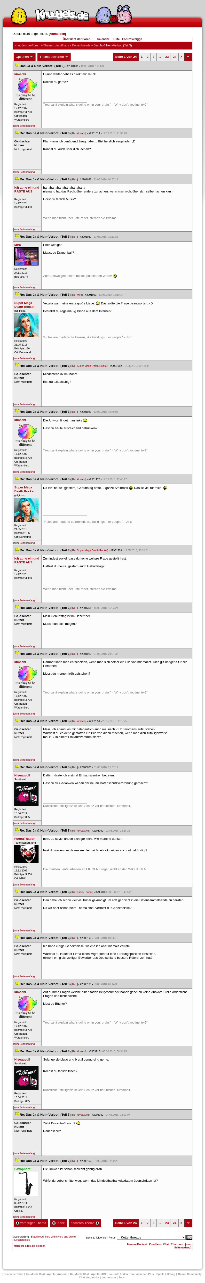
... (159, 57)
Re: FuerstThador (82, 892)
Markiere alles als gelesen (30, 1245)
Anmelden (57, 34)
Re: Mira (77, 294)
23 (167, 57)
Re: (74, 179)
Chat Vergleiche (89, 1277)
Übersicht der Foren (76, 39)
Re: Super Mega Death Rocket (89, 365)
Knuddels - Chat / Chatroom (166, 1244)
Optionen (25, 57)
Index (58, 1223)
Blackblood (37, 1236)
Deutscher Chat (13, 1274)
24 (174, 57)
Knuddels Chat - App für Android (46, 1274)
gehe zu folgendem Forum (101, 1237)
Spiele (160, 1274)
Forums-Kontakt (137, 1244)
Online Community (190, 1274)
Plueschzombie (21, 1239)
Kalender (103, 39)
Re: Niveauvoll (80, 830)
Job (121, 1277)
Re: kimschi (79, 133)
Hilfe (116, 39)
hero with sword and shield (60, 1236)
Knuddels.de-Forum (27, 45)
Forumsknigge (132, 39)
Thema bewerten (54, 57)
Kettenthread (81, 45)
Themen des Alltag (56, 45)
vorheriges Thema (31, 1223)
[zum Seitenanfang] (24, 125)
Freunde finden (118, 1274)
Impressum (109, 1277)
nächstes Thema (85, 1223)
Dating (171, 1274)
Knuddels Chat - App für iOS (88, 1274)
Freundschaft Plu (142, 1274)
